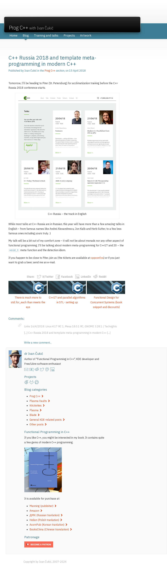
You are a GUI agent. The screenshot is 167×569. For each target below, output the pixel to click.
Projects (69, 35)
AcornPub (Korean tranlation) (48, 524)
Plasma (36, 410)
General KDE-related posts (47, 419)
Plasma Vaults (40, 400)
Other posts (38, 424)
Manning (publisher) (43, 505)
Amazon (36, 510)
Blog (26, 35)
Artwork (85, 35)
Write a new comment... (37, 342)
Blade (35, 414)
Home (13, 35)
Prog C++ (36, 395)
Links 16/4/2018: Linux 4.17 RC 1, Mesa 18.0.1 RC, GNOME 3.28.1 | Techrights (70, 326)
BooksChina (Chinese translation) (51, 529)
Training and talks (46, 35)
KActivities (37, 405)
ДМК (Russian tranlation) (46, 515)
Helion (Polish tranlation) (46, 519)
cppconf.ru (97, 257)
